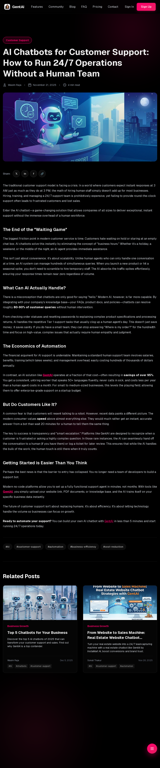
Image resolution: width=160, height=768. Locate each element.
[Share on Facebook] (33, 173)
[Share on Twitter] (16, 173)
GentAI (48, 375)
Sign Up (146, 7)
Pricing (97, 7)
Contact (113, 7)
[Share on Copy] (42, 173)
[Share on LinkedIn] (24, 173)
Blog (72, 7)
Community (56, 7)
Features (37, 7)
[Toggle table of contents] (152, 749)
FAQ (84, 7)
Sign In (129, 7)
